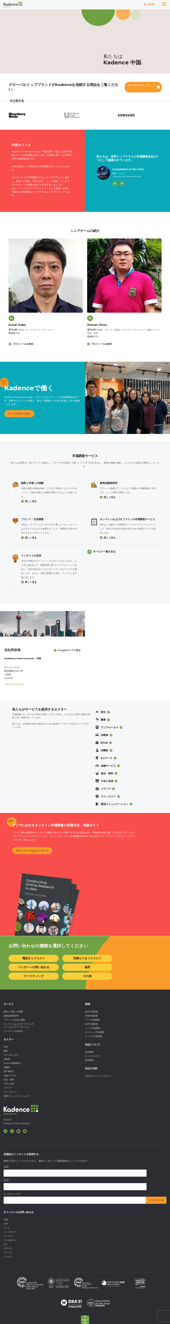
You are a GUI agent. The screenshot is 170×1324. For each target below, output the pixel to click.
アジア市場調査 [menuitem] (92, 1019)
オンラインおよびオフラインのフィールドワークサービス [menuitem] (19, 1025)
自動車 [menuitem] (7, 1059)
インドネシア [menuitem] (10, 1232)
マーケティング (34, 976)
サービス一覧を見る (104, 551)
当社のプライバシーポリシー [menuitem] (99, 1076)
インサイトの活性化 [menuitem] (13, 1031)
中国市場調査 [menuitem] (91, 1015)
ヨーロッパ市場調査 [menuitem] (94, 1032)
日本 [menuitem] (6, 1223)
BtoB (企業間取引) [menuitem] (13, 1063)
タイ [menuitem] (6, 1244)
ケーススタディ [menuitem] (92, 1056)
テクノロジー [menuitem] (10, 1092)
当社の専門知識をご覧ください (141, 87)
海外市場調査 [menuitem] (91, 1011)
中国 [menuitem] (6, 1219)
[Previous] (115, 183)
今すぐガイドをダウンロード (32, 850)
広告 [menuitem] (6, 1046)
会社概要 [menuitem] (89, 1052)
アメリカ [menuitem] (8, 1252)
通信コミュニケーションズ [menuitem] (16, 1096)
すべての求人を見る (19, 413)
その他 (87, 976)
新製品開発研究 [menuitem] (11, 1015)
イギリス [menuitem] (8, 1248)
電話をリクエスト (33, 958)
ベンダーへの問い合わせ (33, 967)
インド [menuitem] (7, 1227)
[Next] (122, 183)
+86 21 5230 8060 (14, 684)
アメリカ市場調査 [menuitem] (93, 1036)
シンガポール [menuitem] (10, 1240)
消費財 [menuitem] (7, 1067)
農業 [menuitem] (6, 1050)
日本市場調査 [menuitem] (91, 1024)
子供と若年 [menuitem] (9, 1083)
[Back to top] (85, 1319)
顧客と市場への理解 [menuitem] (13, 1011)
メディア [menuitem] (8, 1087)
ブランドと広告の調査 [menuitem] (14, 1019)
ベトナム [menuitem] (8, 1256)
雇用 (87, 967)
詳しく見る (31, 501)
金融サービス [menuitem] (10, 1075)
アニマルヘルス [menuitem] (11, 1055)
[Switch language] (150, 4)
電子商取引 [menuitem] (9, 1071)
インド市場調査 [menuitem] (92, 1028)
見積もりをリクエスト (87, 958)
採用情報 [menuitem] (89, 1060)
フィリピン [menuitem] (9, 1236)
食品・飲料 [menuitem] (9, 1079)
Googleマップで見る (69, 650)
